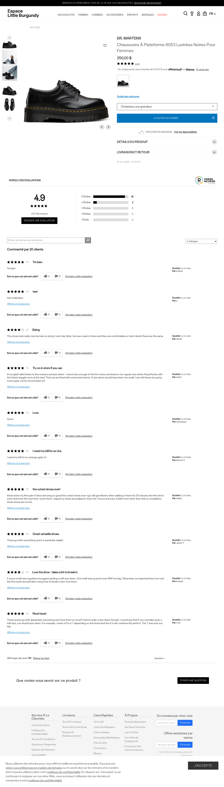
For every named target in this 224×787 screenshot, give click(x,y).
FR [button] (212, 14)
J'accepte (203, 765)
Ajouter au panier (184, 118)
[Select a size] (167, 106)
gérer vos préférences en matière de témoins (34, 767)
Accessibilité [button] (38, 754)
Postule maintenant (135, 721)
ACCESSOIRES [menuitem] (114, 14)
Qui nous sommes (135, 727)
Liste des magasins (104, 727)
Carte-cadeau (101, 732)
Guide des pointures (128, 96)
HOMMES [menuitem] (97, 14)
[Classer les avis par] (201, 241)
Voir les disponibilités (185, 131)
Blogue (98, 753)
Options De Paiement (43, 749)
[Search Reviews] (49, 240)
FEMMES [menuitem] (83, 14)
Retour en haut (41, 658)
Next (9, 117)
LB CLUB (99, 721)
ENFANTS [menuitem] (132, 14)
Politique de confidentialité (39, 732)
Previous (9, 36)
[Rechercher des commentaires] (88, 240)
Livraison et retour (167, 152)
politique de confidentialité (63, 772)
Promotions (100, 748)
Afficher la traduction (18, 303)
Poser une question (193, 680)
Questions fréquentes (43, 744)
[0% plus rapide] (57, 276)
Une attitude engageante (131, 739)
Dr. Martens (129, 38)
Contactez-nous (40, 725)
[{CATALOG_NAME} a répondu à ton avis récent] (46, 276)
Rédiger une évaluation (39, 220)
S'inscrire (185, 722)
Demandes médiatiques (107, 737)
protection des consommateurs (134, 748)
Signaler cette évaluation (78, 276)
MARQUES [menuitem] (148, 14)
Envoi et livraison (71, 721)
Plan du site (100, 742)
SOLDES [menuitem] (162, 14)
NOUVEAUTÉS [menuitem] (66, 14)
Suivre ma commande (74, 727)
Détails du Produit (167, 142)
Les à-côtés (131, 732)
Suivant (159, 658)
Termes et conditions (43, 739)
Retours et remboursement (71, 734)
